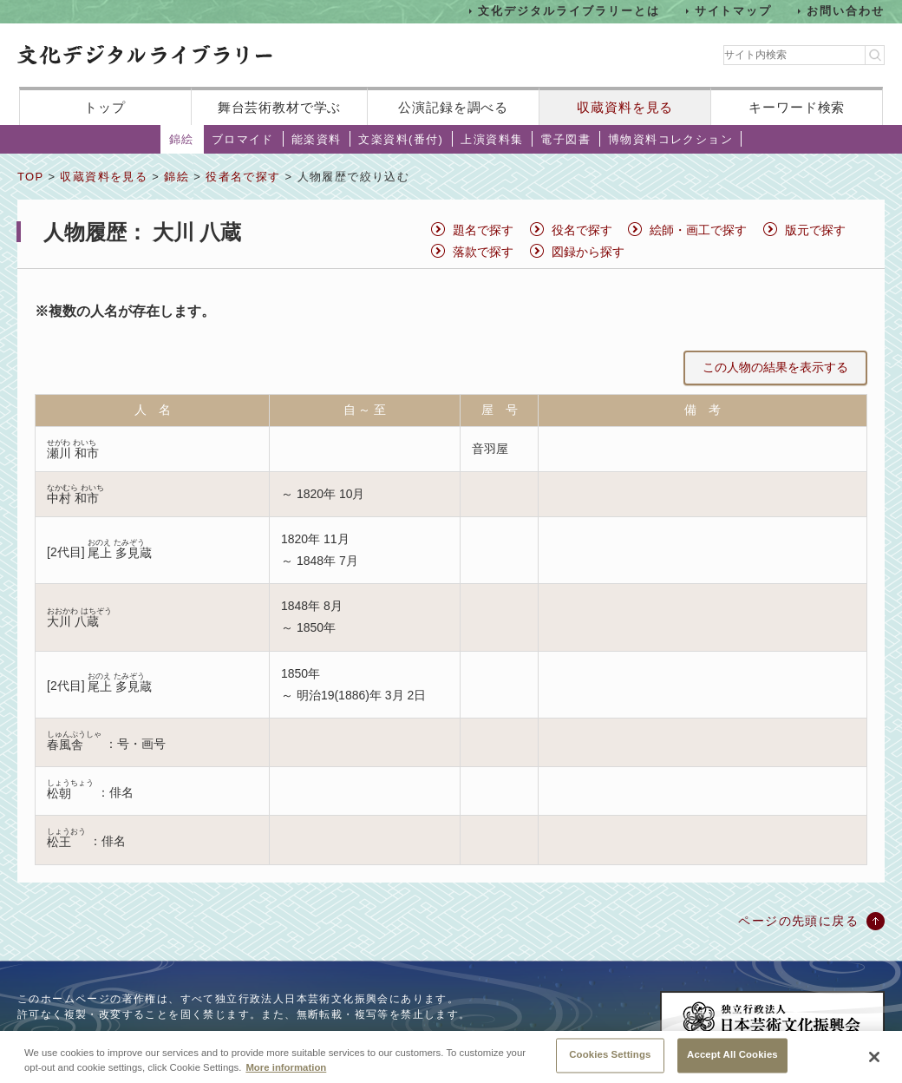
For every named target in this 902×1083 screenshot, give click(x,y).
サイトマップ (734, 10)
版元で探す (815, 230)
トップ (105, 107)
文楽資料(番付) (400, 139)
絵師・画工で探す (698, 230)
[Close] (874, 1058)
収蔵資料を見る (625, 107)
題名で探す (483, 230)
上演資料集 (492, 139)
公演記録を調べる (453, 107)
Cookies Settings (609, 1056)
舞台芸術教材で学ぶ (280, 107)
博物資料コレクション (670, 139)
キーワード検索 (796, 107)
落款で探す (483, 252)
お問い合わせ (846, 10)
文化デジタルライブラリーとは (568, 10)
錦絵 (181, 139)
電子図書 (565, 139)
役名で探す (582, 230)
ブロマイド (243, 139)
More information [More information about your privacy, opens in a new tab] (285, 1068)
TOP (30, 176)
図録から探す (588, 252)
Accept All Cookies (732, 1056)
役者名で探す (243, 176)
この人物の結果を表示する (775, 367)
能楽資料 (316, 139)
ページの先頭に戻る (798, 921)
